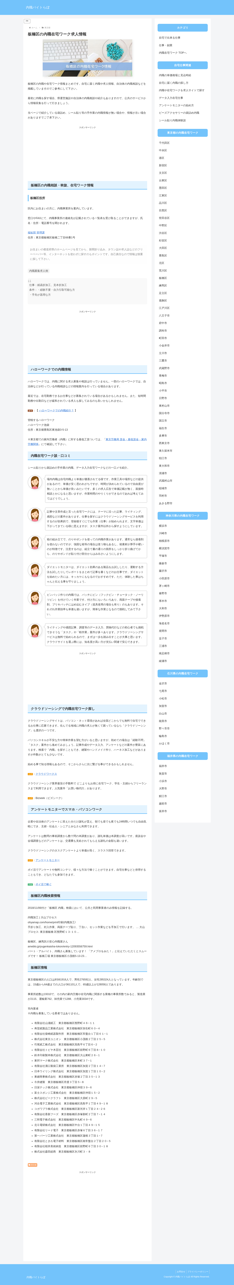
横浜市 (163, 525)
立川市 (163, 353)
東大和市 (164, 465)
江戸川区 (164, 307)
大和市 (163, 608)
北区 (161, 262)
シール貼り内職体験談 (172, 120)
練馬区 (163, 285)
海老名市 (164, 623)
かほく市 (164, 743)
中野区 (163, 225)
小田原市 (164, 578)
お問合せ (180, 1271)
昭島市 (163, 383)
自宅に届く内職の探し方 (173, 82)
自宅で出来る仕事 (169, 37)
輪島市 (163, 736)
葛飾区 (163, 300)
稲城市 (163, 488)
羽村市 (163, 495)
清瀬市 (163, 473)
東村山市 (164, 405)
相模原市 (164, 540)
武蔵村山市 (165, 480)
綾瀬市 (163, 660)
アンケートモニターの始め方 (176, 105)
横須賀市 (164, 548)
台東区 (163, 180)
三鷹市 (163, 360)
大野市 (163, 788)
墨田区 (163, 187)
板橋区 (163, 278)
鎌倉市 (163, 563)
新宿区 (163, 165)
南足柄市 (164, 653)
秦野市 (163, 593)
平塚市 (163, 555)
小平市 (163, 390)
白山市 (163, 713)
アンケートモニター (48, 860)
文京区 (163, 172)
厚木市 (163, 600)
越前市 (163, 803)
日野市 (163, 398)
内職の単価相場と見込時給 (175, 75)
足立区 (163, 293)
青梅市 (163, 375)
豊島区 (163, 255)
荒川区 (163, 270)
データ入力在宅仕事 (171, 97)
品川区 (163, 202)
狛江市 (163, 458)
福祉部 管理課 (36, 232)
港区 (161, 157)
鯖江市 (163, 796)
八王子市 (164, 315)
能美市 (163, 721)
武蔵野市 (164, 368)
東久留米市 (165, 450)
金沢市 (163, 683)
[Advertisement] (87, 155)
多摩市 (163, 435)
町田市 (163, 338)
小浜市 (163, 781)
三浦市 (163, 645)
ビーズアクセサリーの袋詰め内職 (179, 112)
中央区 (163, 150)
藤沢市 (163, 570)
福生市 (163, 428)
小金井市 (164, 345)
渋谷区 (163, 233)
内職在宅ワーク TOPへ (173, 52)
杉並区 (163, 240)
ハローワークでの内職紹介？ (56, 410)
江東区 (163, 195)
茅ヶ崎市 (164, 585)
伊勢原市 (164, 615)
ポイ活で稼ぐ (44, 884)
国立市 (163, 420)
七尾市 (163, 690)
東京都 (32, 1165)
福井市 (163, 766)
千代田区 (164, 142)
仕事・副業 (165, 45)
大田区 (163, 247)
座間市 (163, 630)
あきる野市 (165, 503)
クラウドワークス (46, 773)
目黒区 (163, 210)
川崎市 (163, 533)
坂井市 (163, 811)
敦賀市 (163, 773)
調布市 (163, 330)
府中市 (163, 323)
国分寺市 (164, 413)
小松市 (163, 698)
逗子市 (163, 638)
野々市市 (164, 728)
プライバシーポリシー (197, 1271)
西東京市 (164, 443)
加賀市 (163, 705)
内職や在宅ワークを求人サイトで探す (182, 90)
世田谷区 (164, 218)
